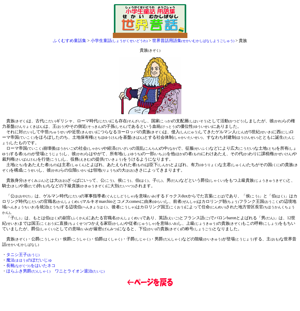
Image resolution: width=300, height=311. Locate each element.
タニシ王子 (23, 254)
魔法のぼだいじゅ (29, 260)
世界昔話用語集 (193, 40)
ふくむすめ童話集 (69, 40)
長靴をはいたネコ (31, 265)
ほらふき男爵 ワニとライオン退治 (55, 271)
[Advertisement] (150, 299)
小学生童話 (119, 40)
